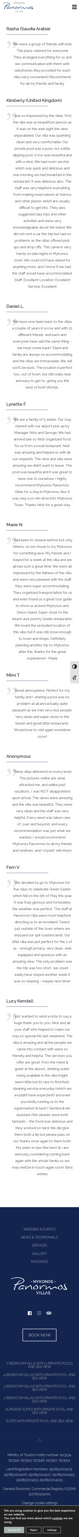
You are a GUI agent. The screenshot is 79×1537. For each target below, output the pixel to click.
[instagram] (39, 1315)
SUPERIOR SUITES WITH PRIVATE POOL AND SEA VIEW (39, 1411)
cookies (57, 1518)
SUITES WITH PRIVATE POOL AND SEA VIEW (39, 1421)
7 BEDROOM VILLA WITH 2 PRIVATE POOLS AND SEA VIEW (39, 1365)
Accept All (14, 1530)
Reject (33, 1530)
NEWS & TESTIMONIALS (39, 1237)
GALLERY (39, 1254)
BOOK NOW (39, 1335)
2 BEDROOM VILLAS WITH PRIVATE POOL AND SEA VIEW (39, 1399)
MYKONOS (39, 1262)
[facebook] (30, 1314)
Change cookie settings (40, 1503)
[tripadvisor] (49, 1315)
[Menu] (74, 9)
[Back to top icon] (39, 1445)
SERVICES (39, 1245)
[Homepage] (18, 12)
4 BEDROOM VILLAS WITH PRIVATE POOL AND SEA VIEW (39, 1376)
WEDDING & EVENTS (39, 1229)
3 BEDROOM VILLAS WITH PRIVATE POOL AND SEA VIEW (39, 1388)
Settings (52, 1530)
